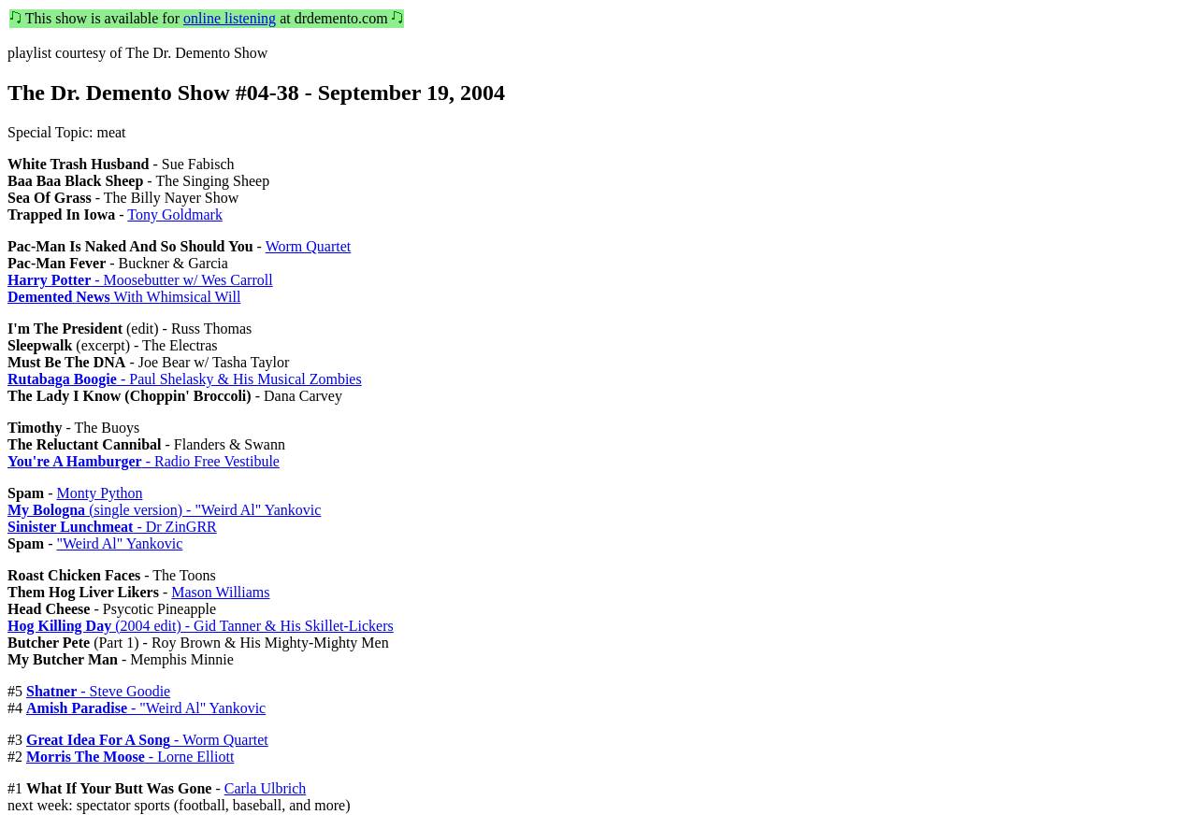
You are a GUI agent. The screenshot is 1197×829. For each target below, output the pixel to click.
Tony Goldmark (175, 214)
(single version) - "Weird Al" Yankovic (164, 510)
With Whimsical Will (123, 297)
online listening (229, 18)
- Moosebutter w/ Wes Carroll (140, 280)
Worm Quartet (309, 246)
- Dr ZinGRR (112, 527)
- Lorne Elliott (130, 757)
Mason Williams (220, 592)
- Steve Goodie (98, 691)
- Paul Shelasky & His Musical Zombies (184, 379)
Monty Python (99, 493)
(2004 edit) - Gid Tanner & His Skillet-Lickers (200, 626)
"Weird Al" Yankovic (119, 543)
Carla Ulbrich (265, 788)
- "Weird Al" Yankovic (146, 708)
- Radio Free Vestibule (143, 461)
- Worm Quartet (147, 740)
